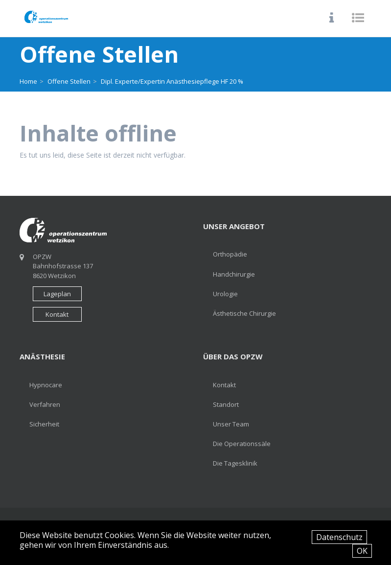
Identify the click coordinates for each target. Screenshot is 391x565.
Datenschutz (339, 537)
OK (362, 550)
